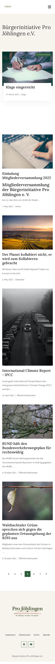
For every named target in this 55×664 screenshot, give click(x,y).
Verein (18, 206)
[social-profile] (24, 644)
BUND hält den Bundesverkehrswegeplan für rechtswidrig (26, 447)
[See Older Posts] (46, 574)
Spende (46, 634)
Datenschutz (24, 634)
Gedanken (19, 279)
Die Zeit (16, 273)
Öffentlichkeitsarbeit (26, 395)
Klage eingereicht (20, 87)
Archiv (36, 634)
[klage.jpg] (27, 69)
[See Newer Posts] (9, 574)
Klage (23, 94)
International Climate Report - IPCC (26, 372)
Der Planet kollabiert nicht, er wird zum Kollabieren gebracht (27, 258)
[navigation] (49, 7)
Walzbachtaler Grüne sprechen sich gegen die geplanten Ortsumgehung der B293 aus (26, 531)
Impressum (10, 634)
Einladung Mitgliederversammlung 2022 (26, 175)
